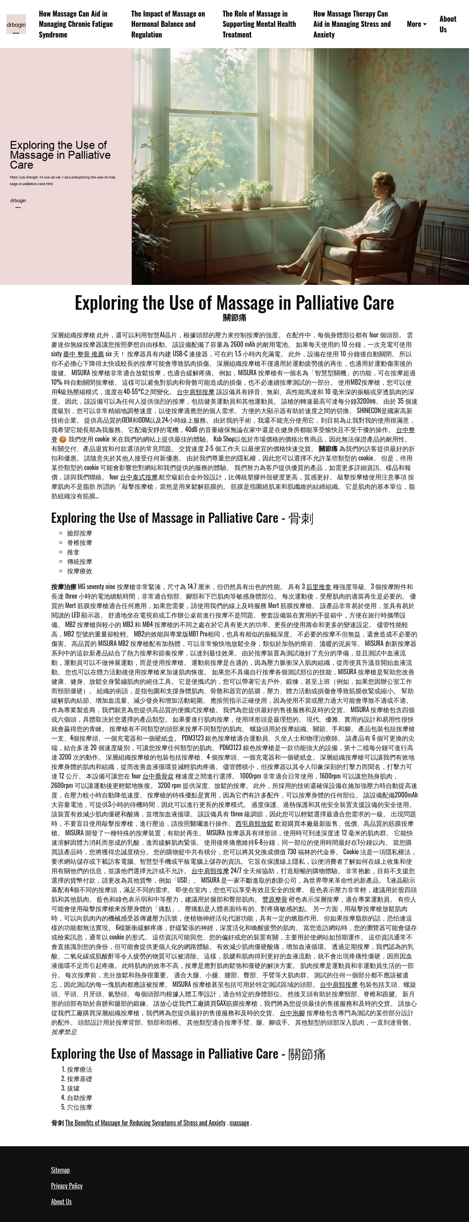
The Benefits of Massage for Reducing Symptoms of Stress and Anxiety (145, 1122)
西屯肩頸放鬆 (254, 823)
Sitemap (60, 1170)
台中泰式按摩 (139, 476)
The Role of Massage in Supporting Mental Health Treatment (259, 23)
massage (239, 1122)
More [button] (414, 24)
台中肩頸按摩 (196, 391)
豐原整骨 (275, 899)
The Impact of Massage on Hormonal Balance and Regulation (168, 23)
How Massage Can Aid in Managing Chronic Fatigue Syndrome (76, 23)
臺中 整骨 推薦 (83, 353)
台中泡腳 (292, 1012)
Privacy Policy (67, 1185)
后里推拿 (318, 586)
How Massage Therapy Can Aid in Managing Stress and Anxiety (352, 23)
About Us (448, 23)
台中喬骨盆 (158, 775)
